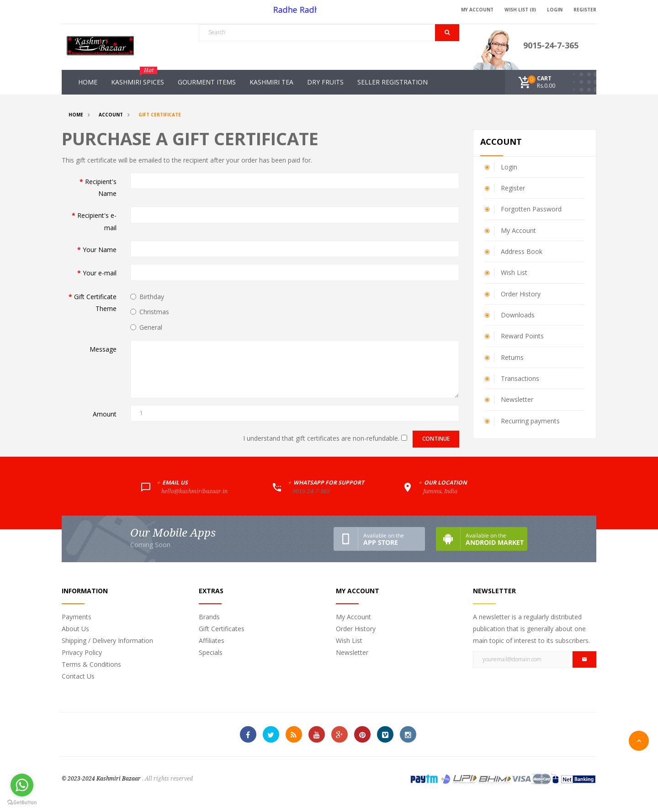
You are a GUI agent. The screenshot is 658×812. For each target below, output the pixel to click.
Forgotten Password (531, 209)
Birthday (147, 296)
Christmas (149, 311)
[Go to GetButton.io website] (22, 803)
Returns (512, 357)
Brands (209, 616)
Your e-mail (100, 273)
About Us (75, 628)
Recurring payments (530, 421)
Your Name (100, 249)
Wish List (514, 272)
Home (76, 114)
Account (111, 114)
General (146, 327)
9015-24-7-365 (550, 45)
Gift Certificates (221, 628)
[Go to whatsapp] (22, 785)
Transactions (520, 378)
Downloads (518, 315)
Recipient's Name (101, 187)
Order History (521, 294)
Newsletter (517, 399)
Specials (211, 652)
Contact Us (78, 676)
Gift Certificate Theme (95, 302)
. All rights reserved (167, 778)
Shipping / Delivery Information (107, 640)
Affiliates (211, 640)
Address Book (521, 251)
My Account (518, 230)
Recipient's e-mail (97, 221)
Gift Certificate (159, 114)
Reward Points (522, 336)
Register (513, 188)
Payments (76, 616)
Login (509, 167)
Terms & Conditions (91, 664)
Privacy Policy (82, 652)
